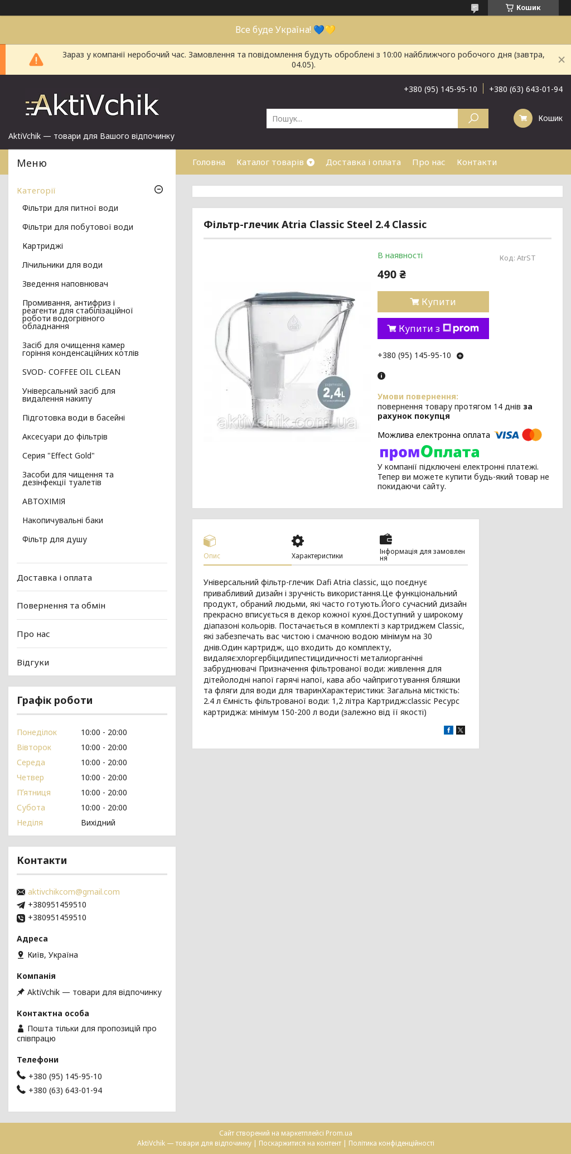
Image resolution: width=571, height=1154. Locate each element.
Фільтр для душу (54, 539)
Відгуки (33, 661)
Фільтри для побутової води (77, 227)
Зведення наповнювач (65, 284)
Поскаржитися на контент (300, 1143)
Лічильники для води (62, 265)
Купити (439, 302)
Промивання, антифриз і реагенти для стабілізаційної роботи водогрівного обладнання (77, 315)
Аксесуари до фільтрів (65, 437)
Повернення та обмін (61, 605)
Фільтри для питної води (70, 208)
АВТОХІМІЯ (43, 502)
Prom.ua (339, 1133)
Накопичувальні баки (62, 520)
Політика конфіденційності (391, 1143)
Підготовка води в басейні (73, 418)
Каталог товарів (270, 161)
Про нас (429, 161)
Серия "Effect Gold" (58, 456)
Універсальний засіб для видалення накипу (68, 395)
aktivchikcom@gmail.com (74, 892)
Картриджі (42, 246)
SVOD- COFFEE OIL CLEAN (71, 372)
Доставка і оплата (363, 161)
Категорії (36, 190)
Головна (208, 161)
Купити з (439, 328)
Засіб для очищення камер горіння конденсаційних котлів (80, 349)
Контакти (477, 161)
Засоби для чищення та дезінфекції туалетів (68, 479)
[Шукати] (473, 118)
